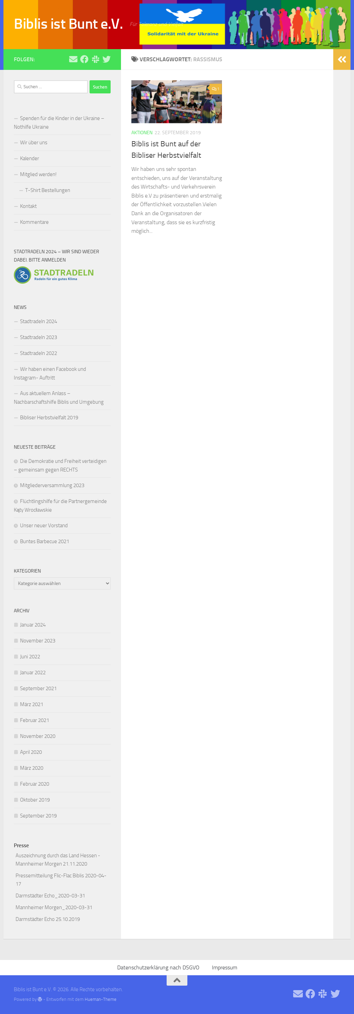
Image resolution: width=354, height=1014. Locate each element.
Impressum (224, 967)
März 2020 (31, 768)
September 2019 (38, 816)
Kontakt (28, 206)
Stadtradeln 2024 (38, 321)
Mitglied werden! (38, 174)
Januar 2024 (33, 625)
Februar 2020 (34, 784)
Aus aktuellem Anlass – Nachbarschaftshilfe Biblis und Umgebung (59, 397)
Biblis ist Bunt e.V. (68, 24)
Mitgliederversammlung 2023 (52, 485)
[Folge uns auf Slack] (95, 59)
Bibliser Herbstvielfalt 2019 (49, 417)
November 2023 (37, 641)
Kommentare (34, 222)
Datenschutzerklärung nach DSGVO (158, 967)
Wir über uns (33, 142)
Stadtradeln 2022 (38, 353)
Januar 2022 (33, 672)
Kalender (29, 158)
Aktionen (141, 133)
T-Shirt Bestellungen (47, 190)
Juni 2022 (30, 657)
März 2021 (31, 704)
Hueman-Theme (101, 999)
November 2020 (37, 736)
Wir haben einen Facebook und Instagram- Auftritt (50, 373)
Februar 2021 (34, 720)
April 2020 (31, 752)
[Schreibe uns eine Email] (73, 59)
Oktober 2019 (35, 800)
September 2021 (38, 688)
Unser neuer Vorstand (44, 525)
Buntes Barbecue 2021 (44, 541)
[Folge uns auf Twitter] (106, 59)
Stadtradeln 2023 (38, 337)
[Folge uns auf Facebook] (84, 59)
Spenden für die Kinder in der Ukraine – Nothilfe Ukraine (59, 122)
